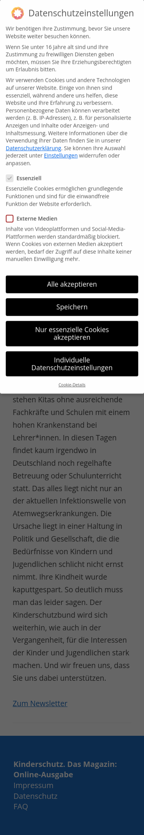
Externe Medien (35, 209)
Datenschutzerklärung (33, 138)
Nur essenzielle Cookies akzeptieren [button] (72, 323)
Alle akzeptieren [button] (72, 274)
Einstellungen (61, 146)
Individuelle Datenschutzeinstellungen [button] (72, 354)
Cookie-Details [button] (71, 375)
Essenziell (27, 168)
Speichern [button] (72, 297)
